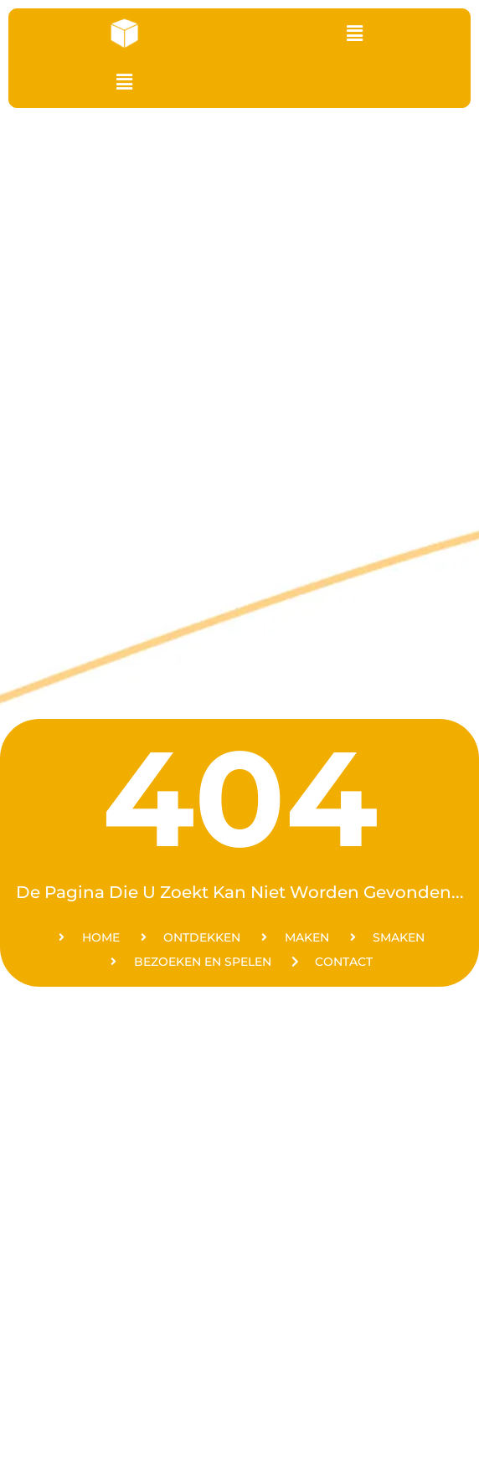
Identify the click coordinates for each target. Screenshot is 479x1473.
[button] (354, 33)
